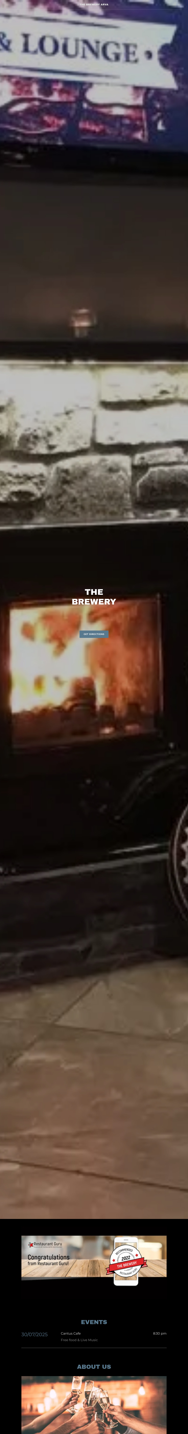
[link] (94, 4)
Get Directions (94, 634)
